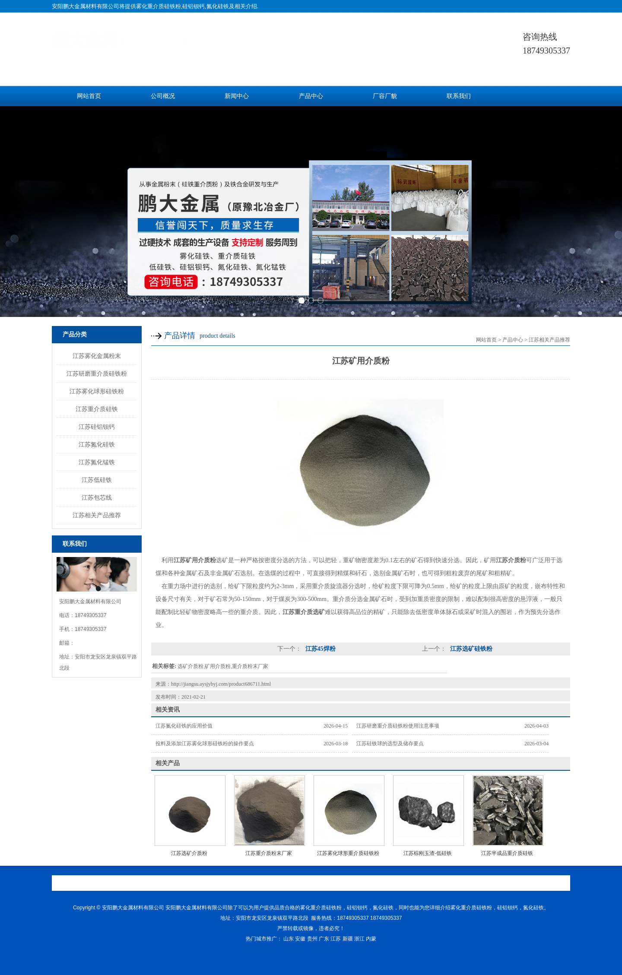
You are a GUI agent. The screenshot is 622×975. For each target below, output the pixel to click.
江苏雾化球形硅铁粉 (97, 391)
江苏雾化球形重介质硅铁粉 (348, 853)
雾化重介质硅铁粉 (158, 6)
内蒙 (371, 939)
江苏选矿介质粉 (189, 853)
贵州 (312, 939)
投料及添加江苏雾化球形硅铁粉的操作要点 (205, 744)
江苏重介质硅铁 (97, 408)
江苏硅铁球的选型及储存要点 (390, 744)
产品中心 (311, 96)
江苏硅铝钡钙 (97, 426)
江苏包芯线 (97, 497)
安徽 (300, 939)
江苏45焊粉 (320, 649)
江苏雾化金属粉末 (97, 355)
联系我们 (459, 96)
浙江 (359, 939)
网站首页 (89, 96)
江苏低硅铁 (97, 479)
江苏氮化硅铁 (97, 444)
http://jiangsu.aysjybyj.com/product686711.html (221, 684)
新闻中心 (237, 96)
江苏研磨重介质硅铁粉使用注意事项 (397, 726)
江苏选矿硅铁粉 (470, 649)
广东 (324, 939)
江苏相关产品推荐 (97, 515)
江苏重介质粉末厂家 (268, 853)
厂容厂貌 (385, 96)
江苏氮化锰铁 (97, 462)
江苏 (335, 939)
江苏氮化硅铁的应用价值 (184, 726)
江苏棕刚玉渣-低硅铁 (427, 853)
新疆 (348, 939)
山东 (288, 939)
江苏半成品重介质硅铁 (507, 853)
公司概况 (163, 96)
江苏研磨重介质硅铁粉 (97, 373)
